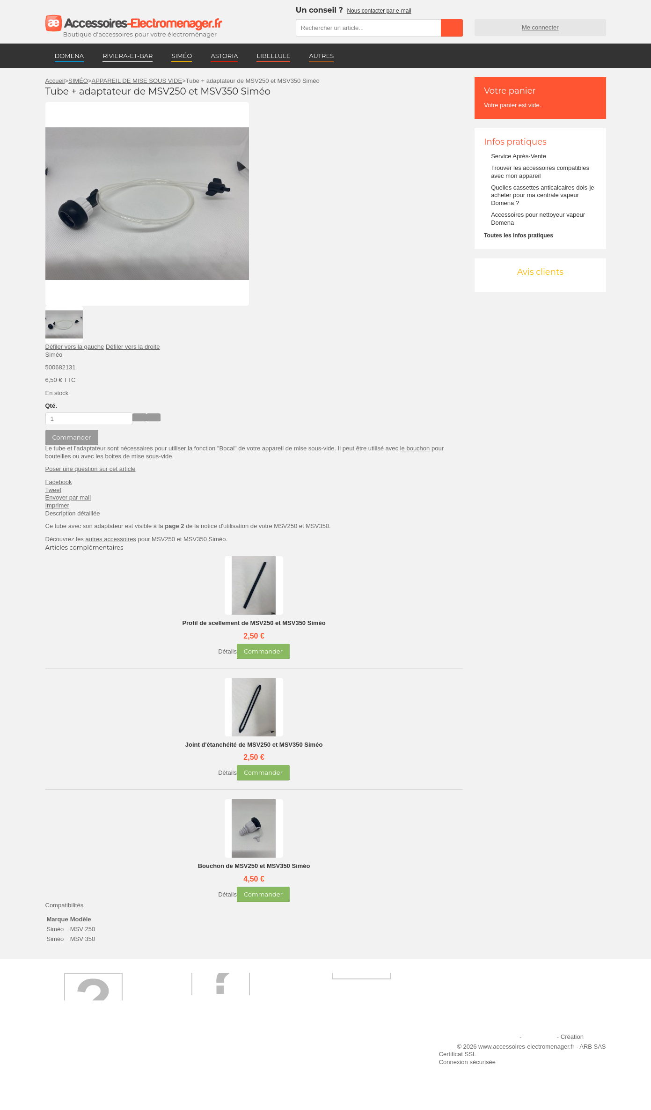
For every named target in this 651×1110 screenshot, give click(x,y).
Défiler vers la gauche (74, 346)
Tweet (53, 489)
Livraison (193, 1048)
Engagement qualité (78, 1074)
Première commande (79, 1061)
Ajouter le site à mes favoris (348, 1048)
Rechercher (451, 27)
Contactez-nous (72, 1086)
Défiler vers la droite (133, 346)
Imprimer (57, 505)
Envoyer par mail (68, 497)
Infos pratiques (515, 142)
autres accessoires (110, 539)
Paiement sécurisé (206, 1061)
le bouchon (415, 448)
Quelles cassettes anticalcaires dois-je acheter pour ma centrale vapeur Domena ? (542, 195)
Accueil (55, 80)
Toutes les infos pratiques (518, 235)
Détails (227, 651)
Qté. (51, 405)
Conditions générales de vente (222, 1074)
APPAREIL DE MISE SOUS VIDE (137, 80)
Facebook (58, 481)
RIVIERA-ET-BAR (127, 55)
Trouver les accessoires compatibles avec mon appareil (540, 171)
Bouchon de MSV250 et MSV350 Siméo (254, 865)
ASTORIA (224, 55)
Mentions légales (495, 1036)
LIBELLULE (273, 55)
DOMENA (69, 55)
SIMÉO (181, 55)
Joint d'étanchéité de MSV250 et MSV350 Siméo (254, 744)
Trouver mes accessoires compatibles (232, 1086)
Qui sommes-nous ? (78, 1048)
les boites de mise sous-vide (133, 456)
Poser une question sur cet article (90, 468)
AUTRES (321, 55)
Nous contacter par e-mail (379, 10)
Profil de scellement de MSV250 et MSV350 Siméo (253, 622)
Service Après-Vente (518, 156)
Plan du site (539, 1036)
